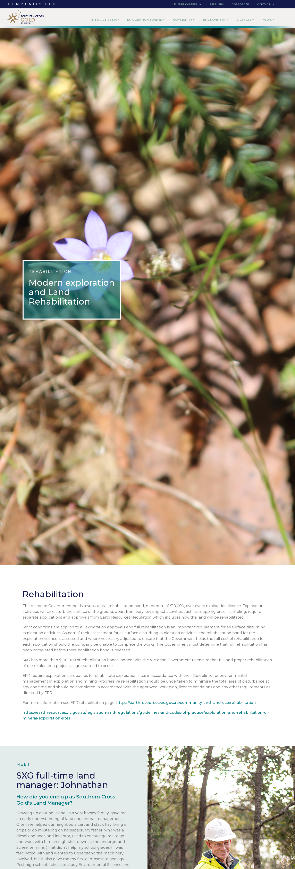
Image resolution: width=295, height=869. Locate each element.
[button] (187, 4)
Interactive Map (105, 20)
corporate (240, 4)
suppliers (217, 4)
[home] (25, 18)
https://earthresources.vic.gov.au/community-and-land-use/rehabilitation (186, 702)
